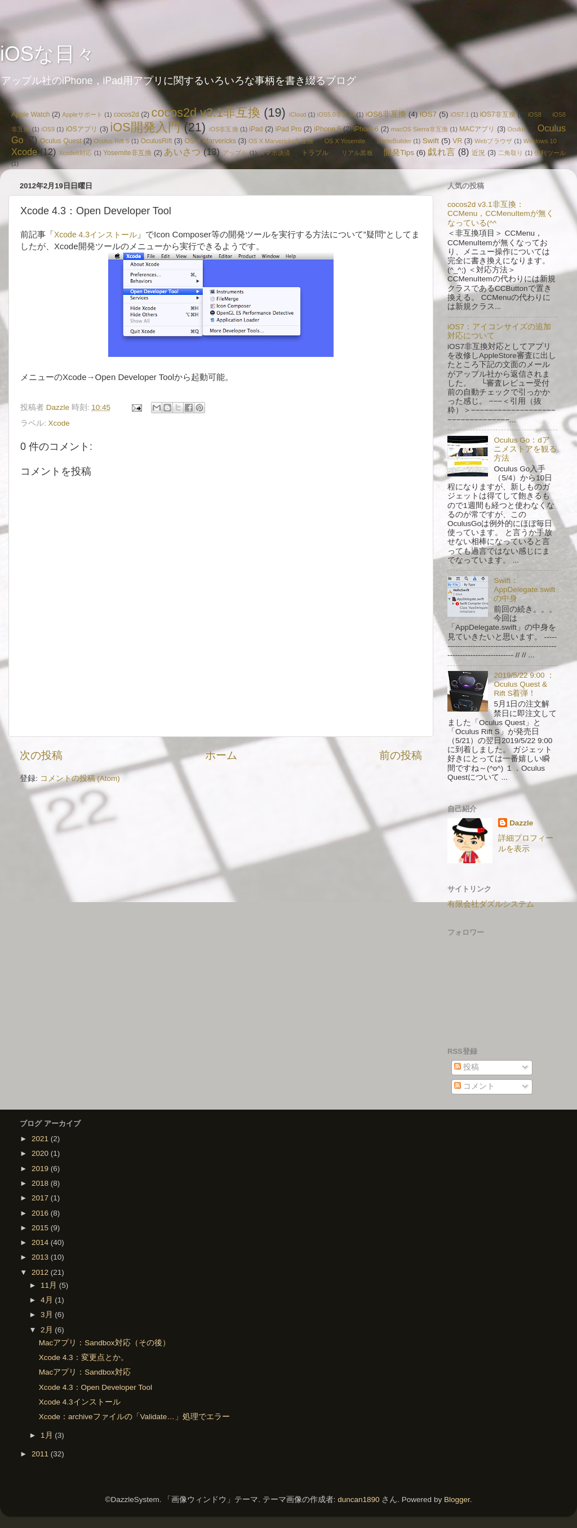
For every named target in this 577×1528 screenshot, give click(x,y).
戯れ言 (441, 152)
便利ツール (550, 152)
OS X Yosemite (345, 141)
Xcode (24, 152)
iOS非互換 (223, 129)
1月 (48, 1435)
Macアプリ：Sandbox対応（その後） (104, 1343)
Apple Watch (30, 114)
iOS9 (48, 129)
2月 (48, 1330)
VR (457, 141)
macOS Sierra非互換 (420, 129)
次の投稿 (41, 755)
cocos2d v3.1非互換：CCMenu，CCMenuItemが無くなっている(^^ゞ (500, 213)
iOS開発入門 (145, 127)
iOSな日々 (47, 53)
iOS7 (428, 114)
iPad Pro (289, 129)
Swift (431, 140)
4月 (48, 1300)
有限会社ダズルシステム (490, 904)
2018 (41, 1183)
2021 (41, 1138)
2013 (41, 1257)
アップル (235, 152)
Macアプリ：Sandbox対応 (85, 1372)
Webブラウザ (493, 141)
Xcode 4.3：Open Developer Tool (95, 1387)
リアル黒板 (357, 152)
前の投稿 (400, 755)
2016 (41, 1213)
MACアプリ (477, 129)
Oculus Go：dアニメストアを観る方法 (525, 449)
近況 (478, 153)
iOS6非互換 (386, 114)
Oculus (517, 129)
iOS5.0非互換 (335, 114)
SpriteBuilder (393, 141)
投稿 (466, 1067)
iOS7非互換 (498, 114)
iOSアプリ (82, 129)
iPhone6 (366, 129)
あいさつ (182, 152)
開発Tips (399, 152)
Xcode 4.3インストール (95, 234)
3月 (48, 1314)
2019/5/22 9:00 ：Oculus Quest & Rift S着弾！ (524, 684)
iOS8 (535, 114)
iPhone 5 (327, 129)
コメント (474, 1086)
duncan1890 (358, 1499)
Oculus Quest (61, 141)
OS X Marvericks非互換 (280, 141)
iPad (256, 129)
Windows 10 (540, 141)
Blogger (457, 1499)
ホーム (221, 755)
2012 (41, 1272)
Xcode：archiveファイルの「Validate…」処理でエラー (134, 1416)
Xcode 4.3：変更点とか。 (83, 1357)
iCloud (298, 114)
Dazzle (521, 823)
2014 (41, 1242)
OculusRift (156, 141)
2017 (41, 1198)
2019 (41, 1168)
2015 (41, 1228)
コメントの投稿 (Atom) (80, 778)
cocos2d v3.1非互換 (206, 112)
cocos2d (126, 114)
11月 (50, 1285)
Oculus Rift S (112, 141)
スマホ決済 (274, 152)
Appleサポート (82, 114)
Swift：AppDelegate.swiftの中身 (524, 589)
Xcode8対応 (75, 152)
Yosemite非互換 (127, 153)
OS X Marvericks (210, 141)
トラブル (315, 153)
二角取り (510, 152)
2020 (41, 1153)
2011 (41, 1454)
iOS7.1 (459, 114)
